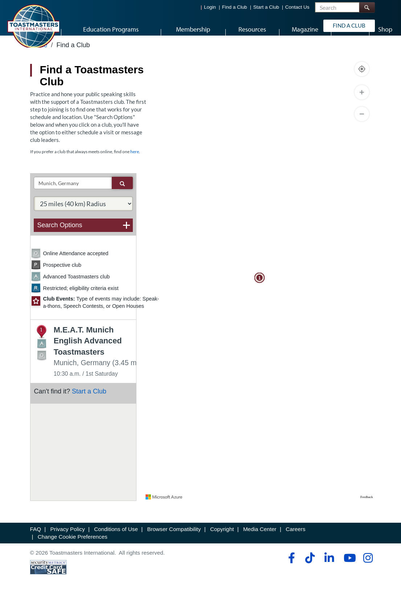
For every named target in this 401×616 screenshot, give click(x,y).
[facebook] (290, 577)
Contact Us (297, 7)
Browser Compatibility (174, 549)
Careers (295, 549)
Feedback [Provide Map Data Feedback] (366, 516)
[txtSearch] (73, 203)
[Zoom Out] (362, 133)
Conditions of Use (116, 549)
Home (39, 64)
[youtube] (348, 577)
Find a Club (234, 7)
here (134, 171)
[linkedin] (329, 577)
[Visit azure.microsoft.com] (164, 516)
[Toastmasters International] (33, 26)
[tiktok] (310, 577)
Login (210, 7)
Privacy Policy (67, 549)
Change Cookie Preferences (72, 557)
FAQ (35, 549)
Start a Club (266, 7)
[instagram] (368, 577)
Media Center (260, 549)
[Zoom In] (362, 112)
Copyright (222, 549)
